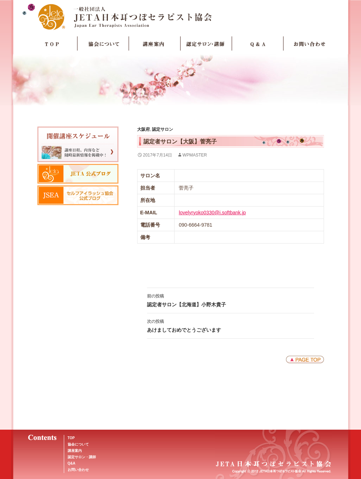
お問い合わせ (309, 43)
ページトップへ (305, 359)
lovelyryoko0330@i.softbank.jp (212, 212)
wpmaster (195, 155)
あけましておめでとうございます (230, 325)
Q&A (71, 463)
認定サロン (162, 129)
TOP (52, 43)
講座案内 (154, 43)
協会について (103, 43)
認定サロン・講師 (206, 43)
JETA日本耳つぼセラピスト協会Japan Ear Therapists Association (180, 16)
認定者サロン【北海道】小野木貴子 (230, 299)
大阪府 (143, 129)
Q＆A (257, 43)
